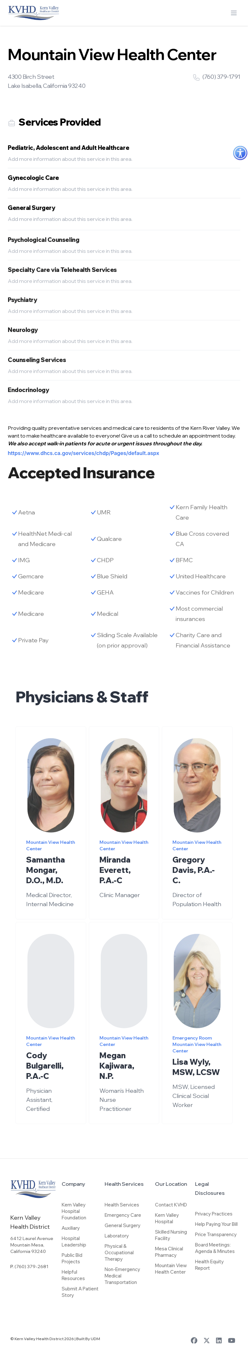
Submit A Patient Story (80, 1292)
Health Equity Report (209, 1264)
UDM (95, 1338)
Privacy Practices (213, 1214)
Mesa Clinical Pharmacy (169, 1252)
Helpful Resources (73, 1275)
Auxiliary (71, 1228)
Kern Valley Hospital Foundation (74, 1211)
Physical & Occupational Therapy (119, 1252)
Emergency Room (192, 1047)
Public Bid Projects (72, 1258)
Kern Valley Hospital (167, 1218)
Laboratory (117, 1236)
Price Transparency (216, 1234)
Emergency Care (123, 1215)
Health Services (122, 1205)
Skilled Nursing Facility (171, 1235)
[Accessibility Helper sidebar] (240, 153)
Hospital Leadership (74, 1241)
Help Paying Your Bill (216, 1224)
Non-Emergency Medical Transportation (122, 1275)
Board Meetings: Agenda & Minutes (215, 1248)
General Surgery (122, 1225)
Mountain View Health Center (171, 1268)
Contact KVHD (171, 1205)
